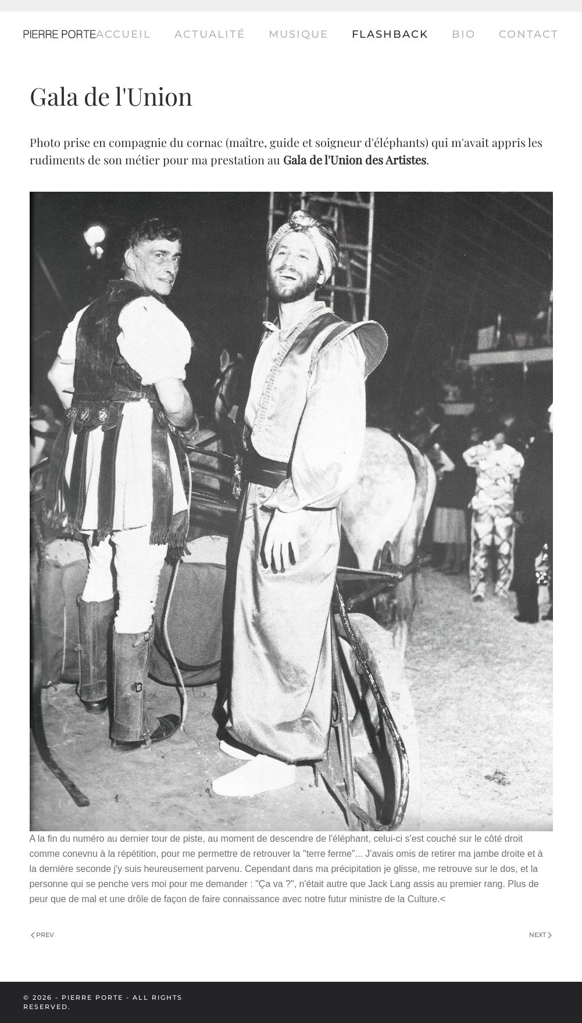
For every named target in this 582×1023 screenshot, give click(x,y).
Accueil (123, 34)
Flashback (390, 34)
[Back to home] (59, 35)
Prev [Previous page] (43, 935)
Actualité (209, 34)
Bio (464, 34)
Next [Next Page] (540, 935)
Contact (529, 34)
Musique (299, 34)
